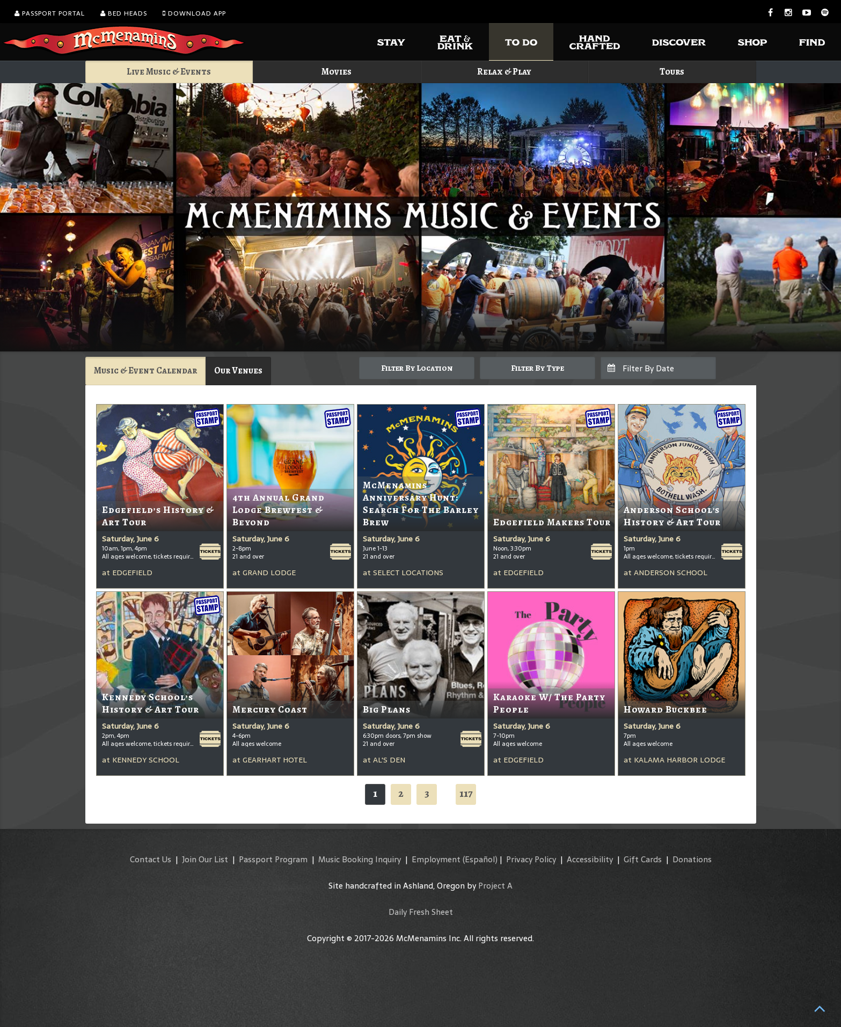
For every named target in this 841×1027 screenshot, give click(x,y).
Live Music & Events (169, 71)
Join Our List (205, 859)
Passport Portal (49, 13)
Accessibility (590, 859)
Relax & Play (504, 71)
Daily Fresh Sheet (421, 912)
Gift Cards (643, 859)
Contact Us (150, 859)
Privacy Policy (531, 859)
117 (465, 793)
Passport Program (273, 859)
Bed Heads (123, 13)
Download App (194, 13)
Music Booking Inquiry (359, 859)
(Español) (480, 859)
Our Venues (238, 370)
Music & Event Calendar (145, 370)
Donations (692, 859)
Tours (672, 71)
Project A (495, 885)
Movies (336, 71)
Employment (436, 859)
